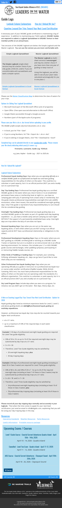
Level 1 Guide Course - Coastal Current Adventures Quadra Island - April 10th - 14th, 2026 (31, 436)
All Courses (8, 470)
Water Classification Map (22, 96)
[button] (58, 1)
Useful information (10, 422)
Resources (5, 416)
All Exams (52, 477)
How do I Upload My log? (45, 24)
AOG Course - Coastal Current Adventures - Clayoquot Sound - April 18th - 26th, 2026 (31, 457)
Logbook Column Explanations (19, 24)
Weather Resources (28, 419)
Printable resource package (29, 422)
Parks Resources (43, 419)
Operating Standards (11, 419)
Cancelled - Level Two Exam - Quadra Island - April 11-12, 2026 (31, 446)
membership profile (40, 142)
